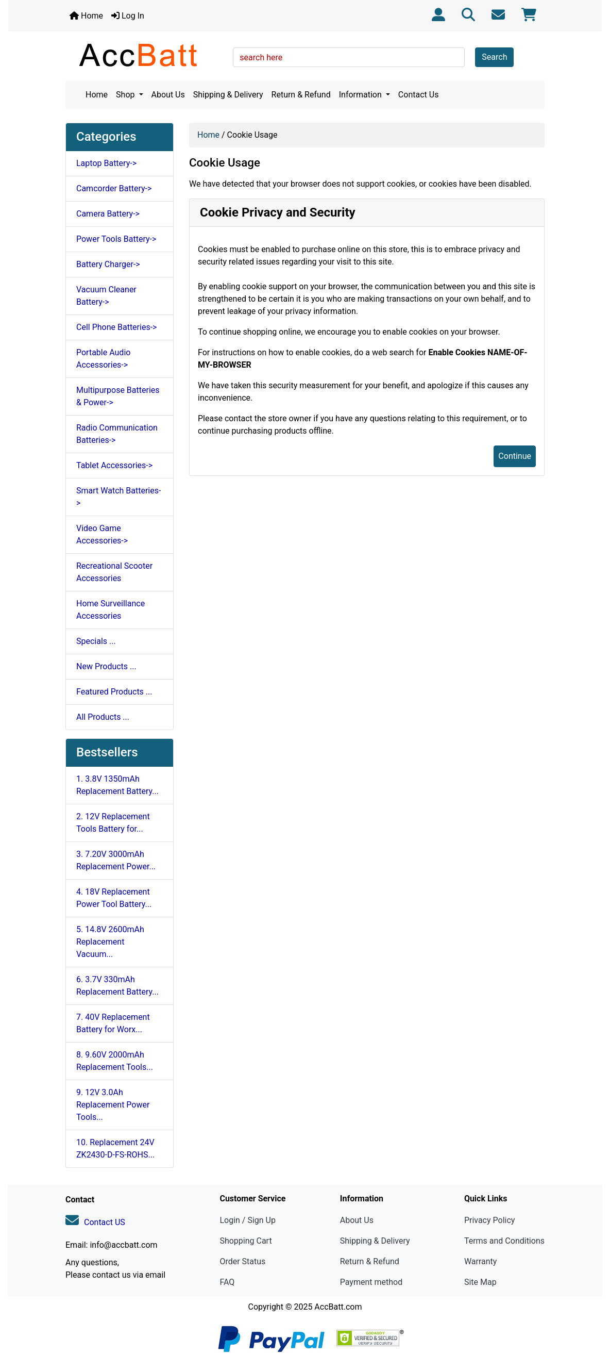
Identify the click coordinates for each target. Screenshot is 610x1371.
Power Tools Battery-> (116, 239)
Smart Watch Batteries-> (118, 497)
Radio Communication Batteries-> (117, 434)
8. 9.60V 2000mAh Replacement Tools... (114, 1061)
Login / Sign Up (247, 1220)
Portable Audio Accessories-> (103, 359)
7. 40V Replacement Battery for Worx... (113, 1023)
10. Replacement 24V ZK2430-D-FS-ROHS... (115, 1148)
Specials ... (96, 641)
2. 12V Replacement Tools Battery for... (113, 823)
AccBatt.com (338, 1307)
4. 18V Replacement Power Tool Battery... (113, 898)
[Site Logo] (145, 54)
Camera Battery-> (108, 214)
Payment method (371, 1282)
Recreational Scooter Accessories (114, 572)
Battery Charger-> (108, 264)
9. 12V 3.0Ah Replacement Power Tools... (112, 1104)
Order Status (242, 1261)
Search (494, 57)
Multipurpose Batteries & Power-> (118, 396)
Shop (126, 95)
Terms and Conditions (504, 1241)
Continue (514, 456)
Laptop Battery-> (106, 163)
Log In (127, 16)
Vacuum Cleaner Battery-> (106, 296)
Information (361, 95)
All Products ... (102, 717)
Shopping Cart (245, 1241)
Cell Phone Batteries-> (116, 327)
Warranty (480, 1261)
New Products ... (106, 666)
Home (86, 16)
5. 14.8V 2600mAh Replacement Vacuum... (110, 941)
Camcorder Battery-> (113, 188)
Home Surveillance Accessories (110, 610)
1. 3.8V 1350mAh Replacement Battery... (117, 785)
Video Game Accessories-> (102, 534)
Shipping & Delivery (228, 95)
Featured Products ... (114, 692)
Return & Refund (301, 95)
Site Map (480, 1282)
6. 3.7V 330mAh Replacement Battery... (117, 985)
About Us (168, 95)
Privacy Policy (489, 1220)
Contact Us (418, 95)
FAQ (226, 1282)
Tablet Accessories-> (114, 465)
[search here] (349, 57)
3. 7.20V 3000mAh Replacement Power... (116, 860)
